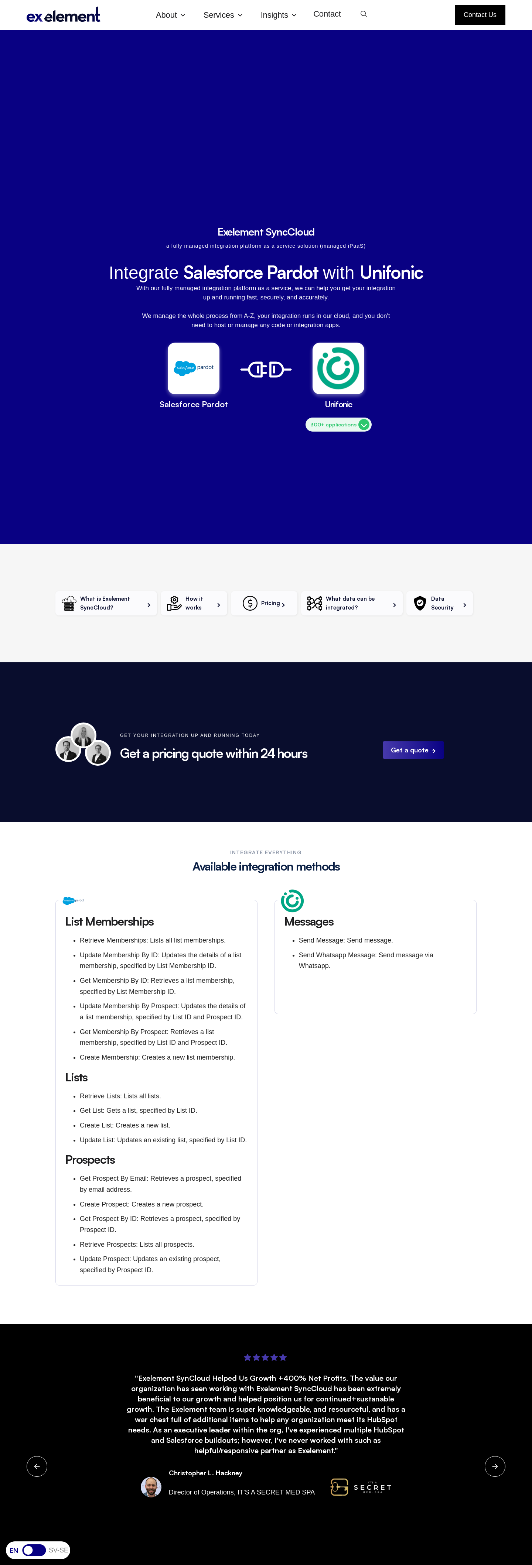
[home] (85, 15)
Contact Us (480, 14)
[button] (174, 15)
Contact (327, 13)
